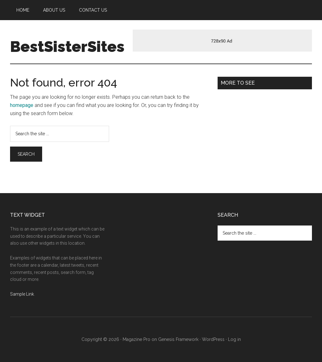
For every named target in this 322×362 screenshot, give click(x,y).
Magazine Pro (136, 339)
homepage (21, 105)
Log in (234, 339)
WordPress (213, 339)
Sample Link (22, 294)
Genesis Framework (178, 339)
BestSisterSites (67, 46)
